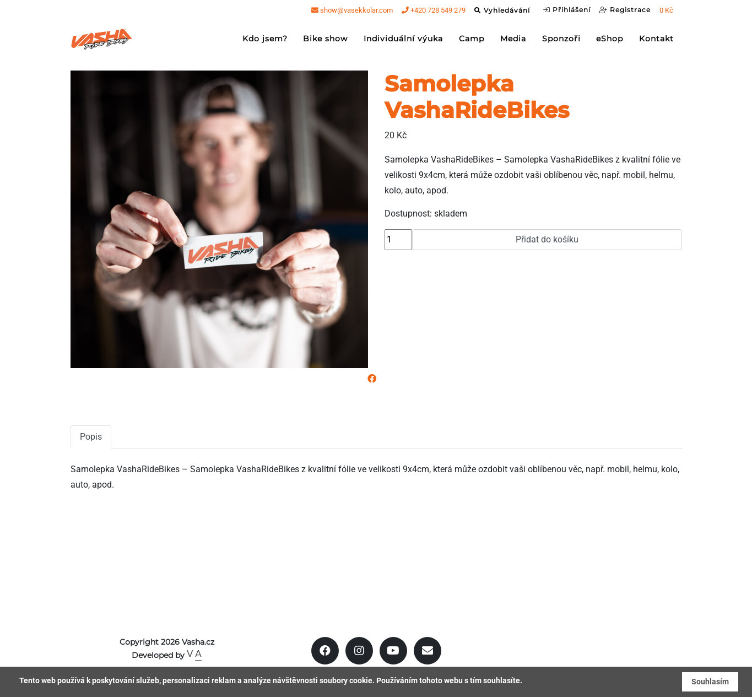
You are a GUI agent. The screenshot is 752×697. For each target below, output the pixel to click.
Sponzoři (561, 42)
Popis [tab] (91, 436)
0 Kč (666, 13)
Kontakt (656, 42)
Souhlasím (710, 681)
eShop (609, 42)
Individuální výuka (403, 42)
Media (513, 42)
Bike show (325, 42)
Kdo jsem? (265, 42)
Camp (471, 42)
